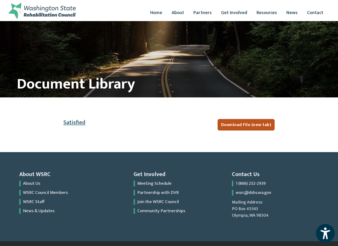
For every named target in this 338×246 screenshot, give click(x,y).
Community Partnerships (161, 211)
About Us (31, 183)
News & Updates (38, 211)
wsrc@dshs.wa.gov (253, 193)
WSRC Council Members (45, 193)
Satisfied (74, 122)
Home (156, 13)
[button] (178, 13)
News (292, 13)
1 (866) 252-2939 (251, 183)
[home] (42, 11)
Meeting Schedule (154, 183)
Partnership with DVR (158, 193)
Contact (315, 13)
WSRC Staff (34, 202)
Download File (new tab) (246, 124)
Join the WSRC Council (158, 202)
